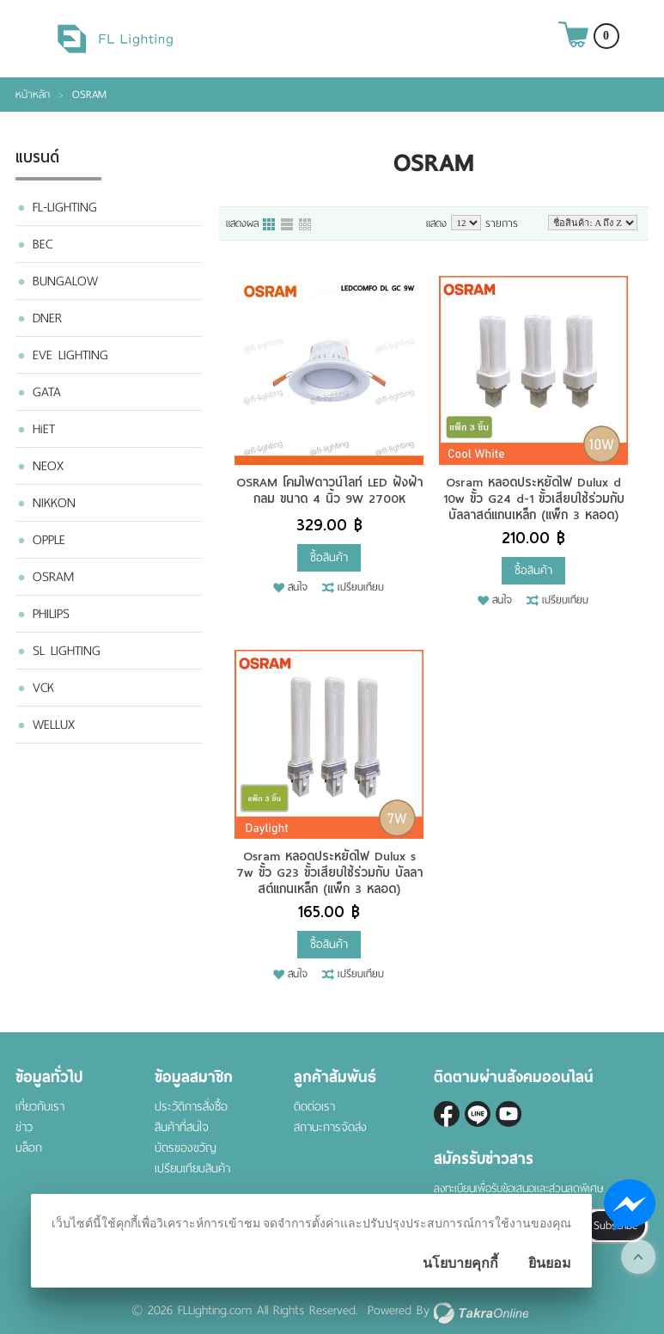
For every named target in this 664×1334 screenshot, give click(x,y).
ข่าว (24, 1127)
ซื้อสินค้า (329, 557)
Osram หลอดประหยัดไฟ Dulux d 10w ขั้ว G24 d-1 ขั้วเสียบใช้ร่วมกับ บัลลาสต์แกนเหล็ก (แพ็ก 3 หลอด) (533, 498)
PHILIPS (51, 613)
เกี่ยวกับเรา (39, 1106)
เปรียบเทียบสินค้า (192, 1168)
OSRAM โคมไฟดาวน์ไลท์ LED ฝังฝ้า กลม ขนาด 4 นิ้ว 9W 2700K (329, 490)
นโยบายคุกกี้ (460, 1263)
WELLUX (54, 724)
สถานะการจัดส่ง (330, 1127)
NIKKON (54, 502)
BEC (42, 244)
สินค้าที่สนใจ (182, 1127)
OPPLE (49, 539)
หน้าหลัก (32, 94)
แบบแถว (288, 225)
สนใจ (298, 588)
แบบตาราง (306, 225)
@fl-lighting (477, 1114)
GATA (47, 391)
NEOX (48, 465)
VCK (43, 687)
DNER (47, 318)
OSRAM (53, 576)
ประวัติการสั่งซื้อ (191, 1106)
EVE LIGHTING (70, 355)
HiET (44, 428)
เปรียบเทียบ (361, 588)
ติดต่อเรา (314, 1106)
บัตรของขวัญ (185, 1148)
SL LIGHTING (67, 650)
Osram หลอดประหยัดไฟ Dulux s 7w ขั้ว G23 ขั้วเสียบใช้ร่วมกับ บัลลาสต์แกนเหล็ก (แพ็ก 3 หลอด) (329, 872)
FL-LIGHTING (65, 207)
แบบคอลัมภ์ (270, 225)
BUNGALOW (65, 281)
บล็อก (28, 1148)
